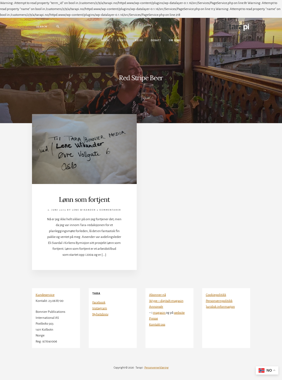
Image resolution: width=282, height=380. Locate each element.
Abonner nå (157, 295)
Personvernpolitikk (219, 301)
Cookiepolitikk (216, 295)
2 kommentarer (109, 210)
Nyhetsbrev (100, 314)
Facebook (98, 302)
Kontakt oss (157, 324)
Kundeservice (45, 295)
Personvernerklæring (156, 367)
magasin (159, 312)
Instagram (99, 308)
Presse (153, 318)
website (179, 312)
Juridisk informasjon (220, 306)
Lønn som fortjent (84, 199)
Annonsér (156, 306)
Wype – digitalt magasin (166, 301)
